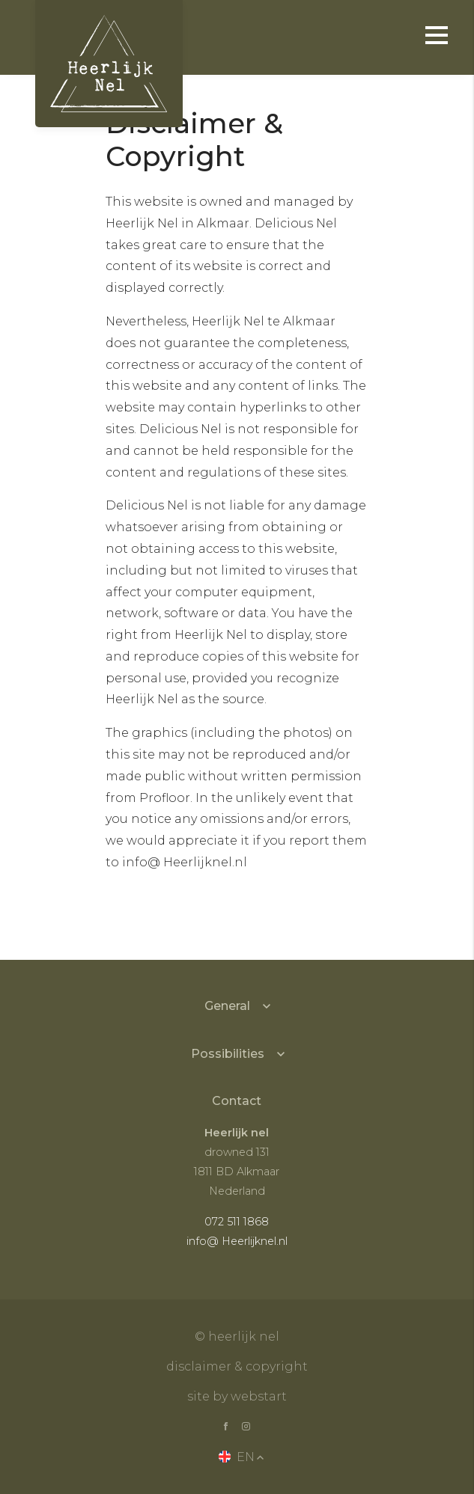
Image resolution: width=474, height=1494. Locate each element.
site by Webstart (237, 1396)
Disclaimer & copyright (237, 1366)
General (227, 1006)
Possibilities (227, 1054)
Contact (236, 1101)
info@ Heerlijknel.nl (237, 1241)
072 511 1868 (236, 1221)
